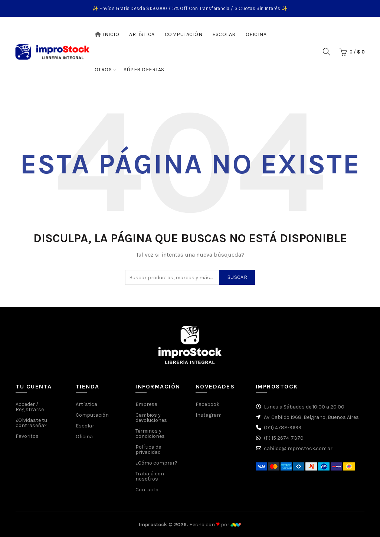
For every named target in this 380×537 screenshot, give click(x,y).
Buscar (237, 277)
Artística (142, 34)
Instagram (209, 415)
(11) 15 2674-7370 (284, 438)
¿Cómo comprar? (156, 463)
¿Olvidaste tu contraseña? (31, 423)
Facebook (207, 404)
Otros (103, 69)
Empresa (146, 404)
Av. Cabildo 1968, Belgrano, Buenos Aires (311, 417)
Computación (184, 34)
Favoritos (27, 436)
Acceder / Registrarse (30, 407)
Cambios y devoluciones (151, 417)
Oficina (256, 34)
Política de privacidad (148, 449)
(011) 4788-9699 (282, 427)
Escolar (224, 34)
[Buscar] (326, 51)
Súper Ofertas (146, 66)
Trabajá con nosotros (149, 476)
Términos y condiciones (150, 433)
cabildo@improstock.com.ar (298, 448)
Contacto (146, 489)
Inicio (107, 34)
